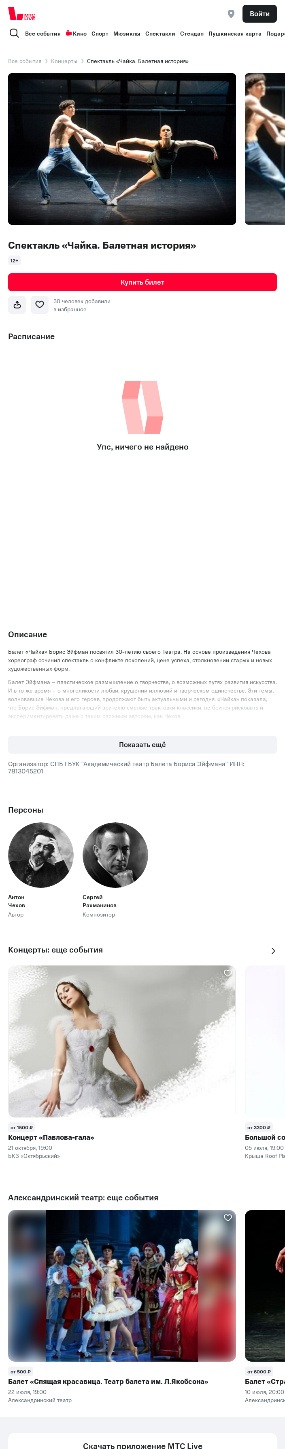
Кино (76, 33)
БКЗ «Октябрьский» (34, 1155)
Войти (260, 13)
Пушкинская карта (235, 33)
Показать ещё (142, 744)
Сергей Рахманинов (100, 901)
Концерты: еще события (55, 949)
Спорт (99, 33)
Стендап (192, 33)
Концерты (64, 61)
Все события (43, 33)
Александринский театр (40, 1400)
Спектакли (160, 33)
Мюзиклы (126, 33)
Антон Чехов (16, 901)
